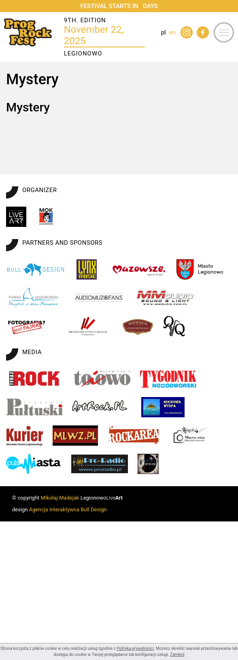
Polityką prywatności (135, 648)
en (172, 32)
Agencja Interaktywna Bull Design (68, 640)
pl (163, 32)
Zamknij (177, 654)
